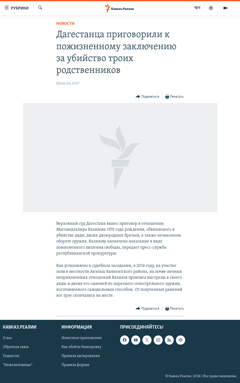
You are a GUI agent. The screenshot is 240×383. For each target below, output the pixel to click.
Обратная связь (16, 347)
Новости (65, 24)
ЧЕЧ (197, 8)
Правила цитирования (80, 356)
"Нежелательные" (17, 365)
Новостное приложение (81, 338)
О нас (7, 338)
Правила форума (75, 365)
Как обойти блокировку (81, 347)
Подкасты (11, 356)
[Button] (147, 97)
